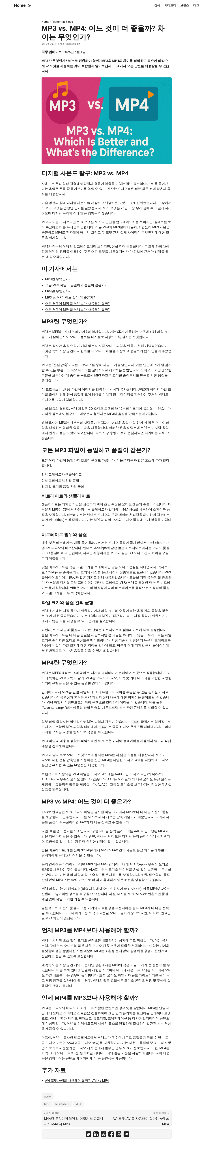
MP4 (78, 1104)
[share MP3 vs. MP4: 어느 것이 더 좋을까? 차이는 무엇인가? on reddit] (103, 1134)
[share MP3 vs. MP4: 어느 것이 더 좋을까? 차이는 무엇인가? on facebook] (111, 1134)
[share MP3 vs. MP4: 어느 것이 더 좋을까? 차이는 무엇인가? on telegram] (126, 1134)
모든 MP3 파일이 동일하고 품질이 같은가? (75, 285)
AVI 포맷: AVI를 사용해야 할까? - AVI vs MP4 (77, 1080)
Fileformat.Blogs (62, 21)
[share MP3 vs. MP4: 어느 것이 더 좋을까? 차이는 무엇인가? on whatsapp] (118, 1134)
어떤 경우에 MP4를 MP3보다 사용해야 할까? (77, 309)
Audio (47, 1096)
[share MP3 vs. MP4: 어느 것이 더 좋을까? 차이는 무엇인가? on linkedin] (96, 1134)
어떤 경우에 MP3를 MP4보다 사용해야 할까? (77, 303)
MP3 (47, 1104)
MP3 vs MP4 (62, 1104)
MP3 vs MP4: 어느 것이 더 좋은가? (70, 297)
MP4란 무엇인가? (57, 291)
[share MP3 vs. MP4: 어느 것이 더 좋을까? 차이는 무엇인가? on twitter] (88, 1134)
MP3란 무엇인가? (57, 279)
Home (20, 5)
